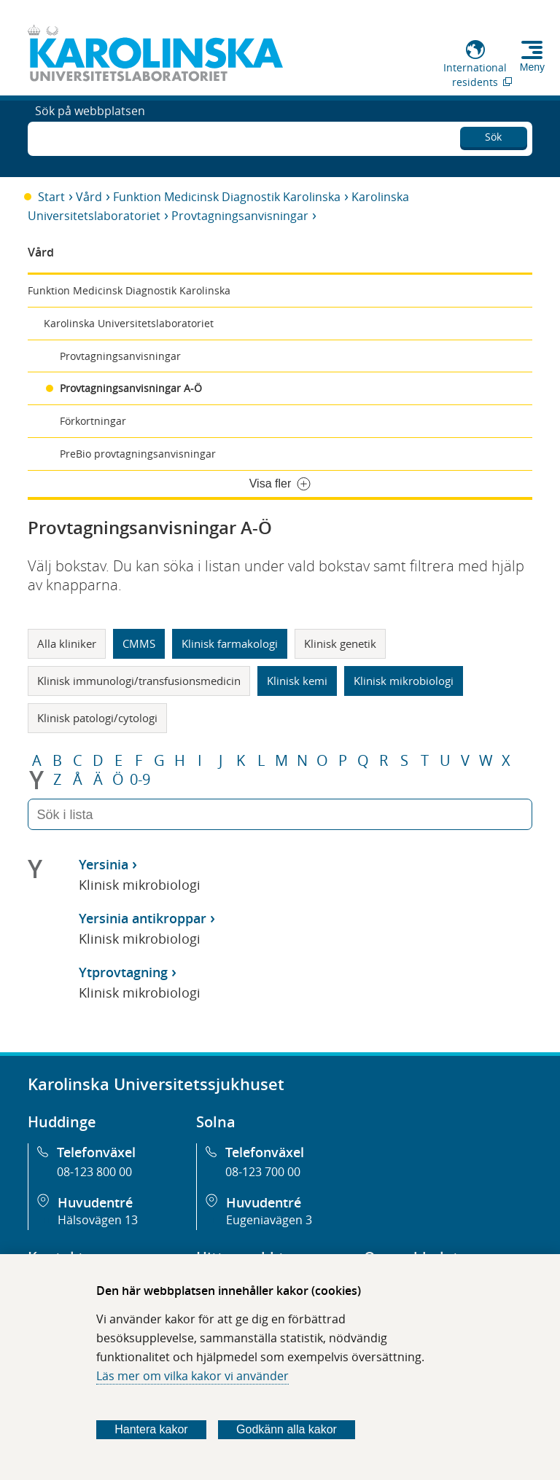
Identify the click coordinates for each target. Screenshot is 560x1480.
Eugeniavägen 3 (269, 1220)
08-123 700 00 (262, 1172)
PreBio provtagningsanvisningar (138, 454)
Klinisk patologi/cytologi (97, 717)
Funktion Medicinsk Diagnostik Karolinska (227, 197)
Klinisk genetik (340, 643)
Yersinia (103, 864)
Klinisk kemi (297, 680)
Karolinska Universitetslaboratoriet (129, 323)
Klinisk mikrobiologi (404, 680)
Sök (493, 134)
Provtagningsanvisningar (239, 216)
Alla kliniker (66, 643)
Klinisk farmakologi (230, 643)
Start (51, 197)
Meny (532, 67)
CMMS (138, 643)
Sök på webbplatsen (90, 137)
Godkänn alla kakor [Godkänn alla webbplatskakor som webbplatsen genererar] (286, 1429)
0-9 (140, 779)
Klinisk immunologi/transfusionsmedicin (139, 680)
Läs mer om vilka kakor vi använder (192, 1376)
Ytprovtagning (123, 972)
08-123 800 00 (94, 1172)
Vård (89, 197)
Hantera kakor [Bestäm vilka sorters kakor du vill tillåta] (151, 1429)
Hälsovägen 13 (98, 1220)
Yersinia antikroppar (142, 918)
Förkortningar (93, 421)
